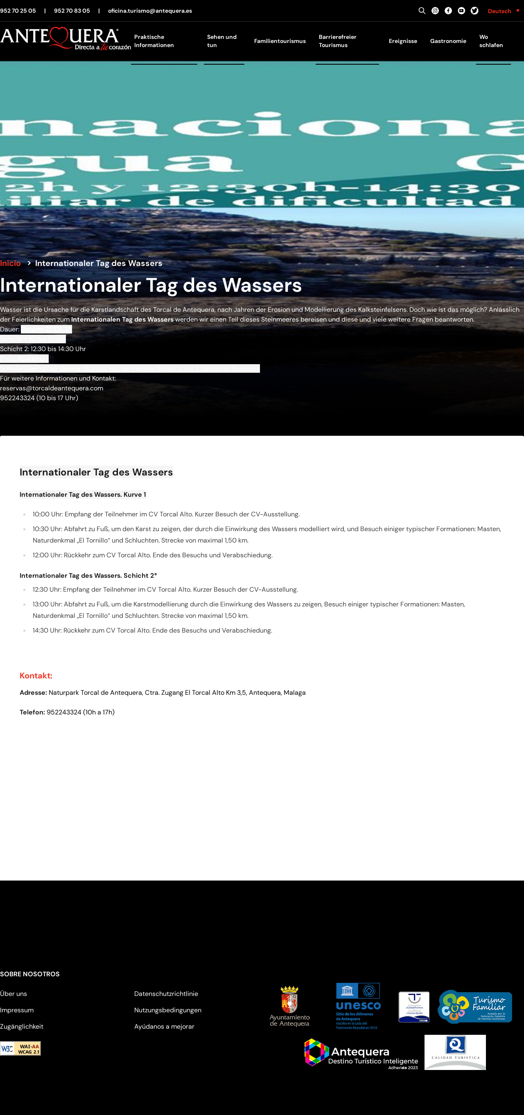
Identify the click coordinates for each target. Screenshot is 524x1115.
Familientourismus (280, 41)
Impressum (17, 1010)
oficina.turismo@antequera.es (150, 10)
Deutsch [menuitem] (499, 11)
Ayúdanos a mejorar (164, 1026)
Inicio (10, 263)
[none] (503, 10)
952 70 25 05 (18, 10)
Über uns (13, 993)
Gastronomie (448, 41)
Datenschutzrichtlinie (166, 993)
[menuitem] (503, 10)
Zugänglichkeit (21, 1026)
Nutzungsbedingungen (167, 1010)
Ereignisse (403, 41)
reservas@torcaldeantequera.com (51, 388)
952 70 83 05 (72, 10)
